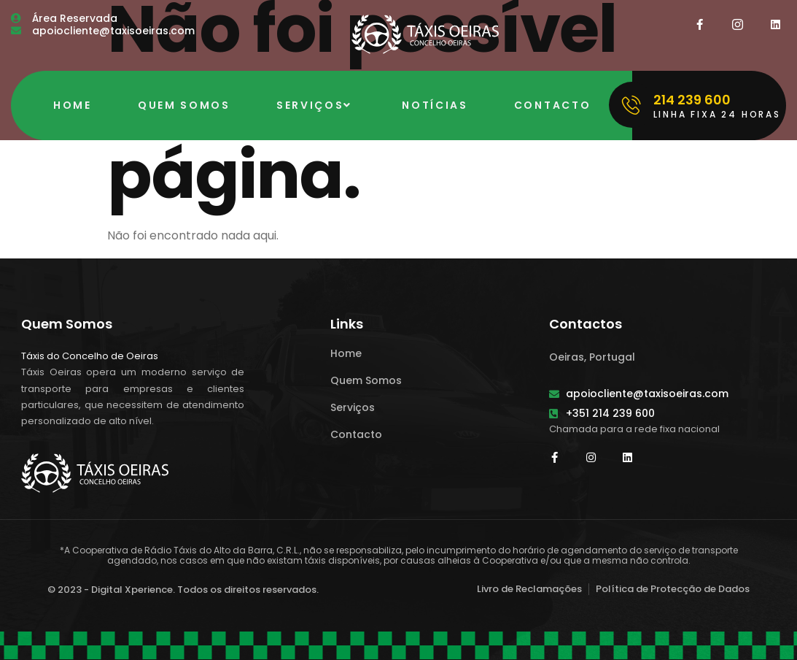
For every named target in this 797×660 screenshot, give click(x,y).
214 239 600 (692, 100)
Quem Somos (184, 105)
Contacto (552, 105)
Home (72, 105)
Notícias (435, 105)
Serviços (316, 105)
